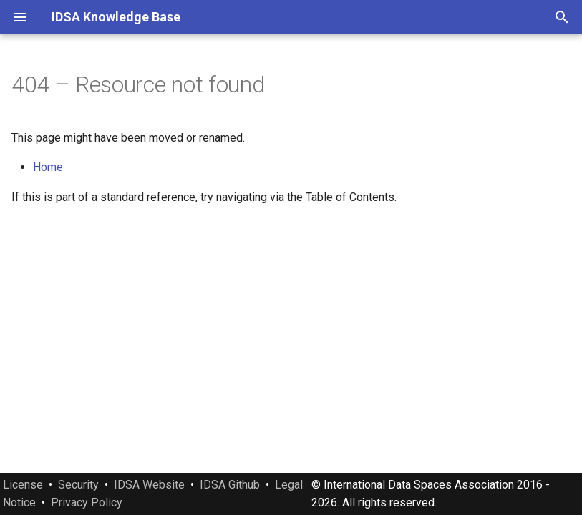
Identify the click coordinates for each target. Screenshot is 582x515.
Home (48, 167)
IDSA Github (230, 484)
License (23, 484)
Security (78, 484)
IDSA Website (149, 484)
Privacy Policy (86, 502)
